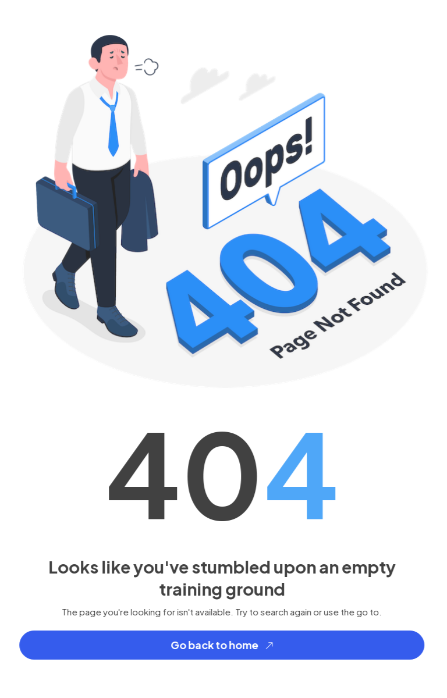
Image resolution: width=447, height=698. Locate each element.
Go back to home (225, 645)
